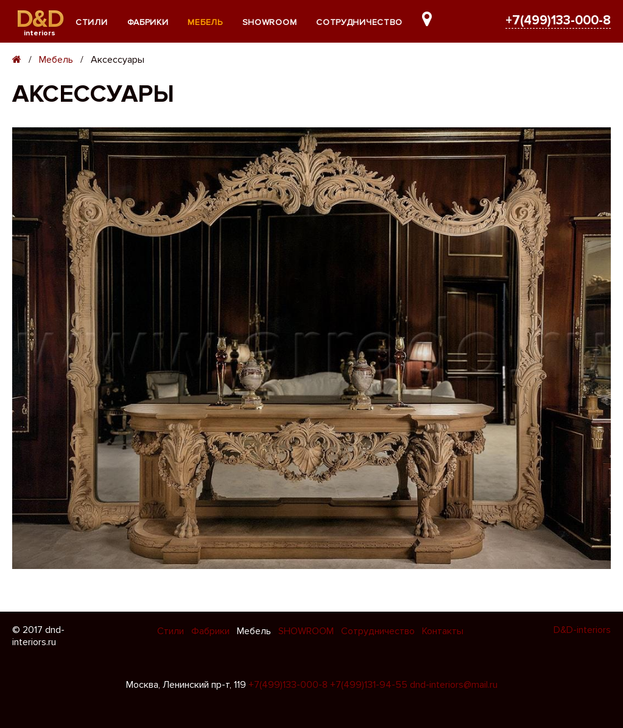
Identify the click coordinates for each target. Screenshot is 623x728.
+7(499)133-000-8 (558, 20)
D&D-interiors (582, 630)
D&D (40, 19)
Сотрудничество (359, 22)
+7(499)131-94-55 (368, 685)
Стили (92, 22)
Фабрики (148, 22)
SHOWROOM (269, 22)
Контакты (442, 631)
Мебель (205, 22)
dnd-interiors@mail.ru (454, 685)
